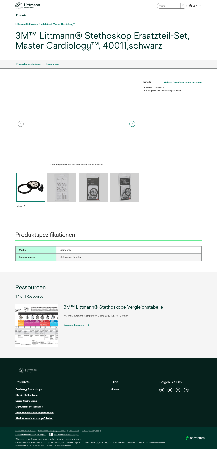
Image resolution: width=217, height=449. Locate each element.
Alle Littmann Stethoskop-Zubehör (34, 418)
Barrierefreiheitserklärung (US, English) (30, 435)
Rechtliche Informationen (25, 431)
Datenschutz (74, 431)
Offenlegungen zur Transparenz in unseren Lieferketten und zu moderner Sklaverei (48, 439)
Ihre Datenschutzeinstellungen (64, 434)
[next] (132, 124)
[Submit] (183, 5)
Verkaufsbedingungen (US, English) (52, 431)
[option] (76, 124)
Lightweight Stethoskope (29, 406)
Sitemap (115, 389)
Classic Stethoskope (26, 395)
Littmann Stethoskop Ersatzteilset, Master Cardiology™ (45, 24)
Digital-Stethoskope (26, 400)
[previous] (21, 124)
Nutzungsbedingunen (90, 431)
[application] (76, 121)
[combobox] (171, 5)
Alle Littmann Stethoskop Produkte (34, 412)
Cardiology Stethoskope (28, 389)
